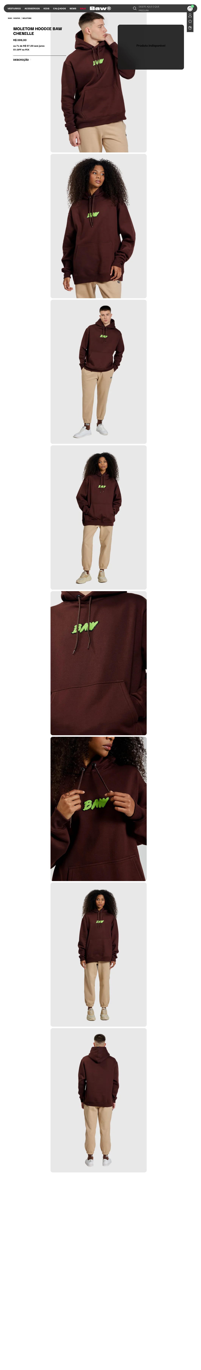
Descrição (22, 59)
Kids (46, 8)
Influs (94, 8)
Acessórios (32, 8)
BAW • (10, 18)
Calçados (59, 8)
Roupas (16, 18)
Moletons (27, 18)
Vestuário (14, 8)
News (73, 8)
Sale (83, 8)
